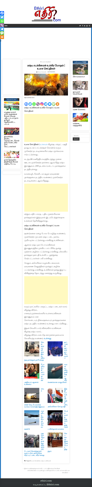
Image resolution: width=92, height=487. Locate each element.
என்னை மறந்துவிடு (77, 124)
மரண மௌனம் (79, 109)
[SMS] (53, 102)
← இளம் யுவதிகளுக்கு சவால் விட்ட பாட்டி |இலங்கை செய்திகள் (41, 468)
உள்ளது (48, 338)
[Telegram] (46, 102)
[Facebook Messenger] (49, 102)
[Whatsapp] (34, 102)
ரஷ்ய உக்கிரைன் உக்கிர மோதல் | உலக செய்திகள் (46, 67)
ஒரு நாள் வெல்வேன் (77, 93)
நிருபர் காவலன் (42, 72)
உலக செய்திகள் (46, 62)
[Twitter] (30, 102)
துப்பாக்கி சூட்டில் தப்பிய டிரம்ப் (66, 350)
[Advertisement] (46, 43)
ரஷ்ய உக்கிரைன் (46, 461)
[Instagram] (42, 102)
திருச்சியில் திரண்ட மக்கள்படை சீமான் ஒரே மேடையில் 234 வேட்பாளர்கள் (11, 142)
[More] (57, 102)
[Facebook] (26, 102)
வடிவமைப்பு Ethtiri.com (46, 484)
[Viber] (38, 102)
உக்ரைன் (44, 144)
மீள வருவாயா (79, 77)
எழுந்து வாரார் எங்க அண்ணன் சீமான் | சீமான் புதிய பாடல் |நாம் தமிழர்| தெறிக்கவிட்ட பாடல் (11, 118)
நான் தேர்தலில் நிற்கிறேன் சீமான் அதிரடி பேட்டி (11, 162)
